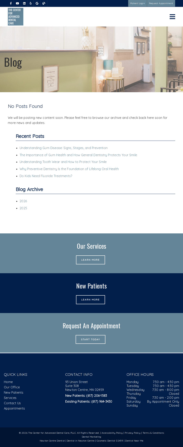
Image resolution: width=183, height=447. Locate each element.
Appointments (14, 408)
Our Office (12, 387)
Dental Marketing (91, 436)
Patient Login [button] (137, 3)
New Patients (14, 392)
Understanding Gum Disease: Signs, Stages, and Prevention (64, 148)
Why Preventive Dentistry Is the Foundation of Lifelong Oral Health (69, 169)
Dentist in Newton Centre (81, 440)
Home (8, 382)
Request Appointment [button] (161, 3)
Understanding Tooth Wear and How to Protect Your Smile (63, 162)
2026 (23, 201)
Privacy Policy (132, 432)
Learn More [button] (90, 259)
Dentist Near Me (134, 440)
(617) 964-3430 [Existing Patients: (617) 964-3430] (88, 401)
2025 (23, 208)
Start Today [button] (90, 339)
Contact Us (12, 403)
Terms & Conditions (153, 432)
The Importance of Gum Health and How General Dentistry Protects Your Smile (78, 155)
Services (10, 398)
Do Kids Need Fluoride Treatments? (46, 176)
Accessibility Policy (112, 432)
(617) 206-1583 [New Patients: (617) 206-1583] (86, 396)
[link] (11, 3)
